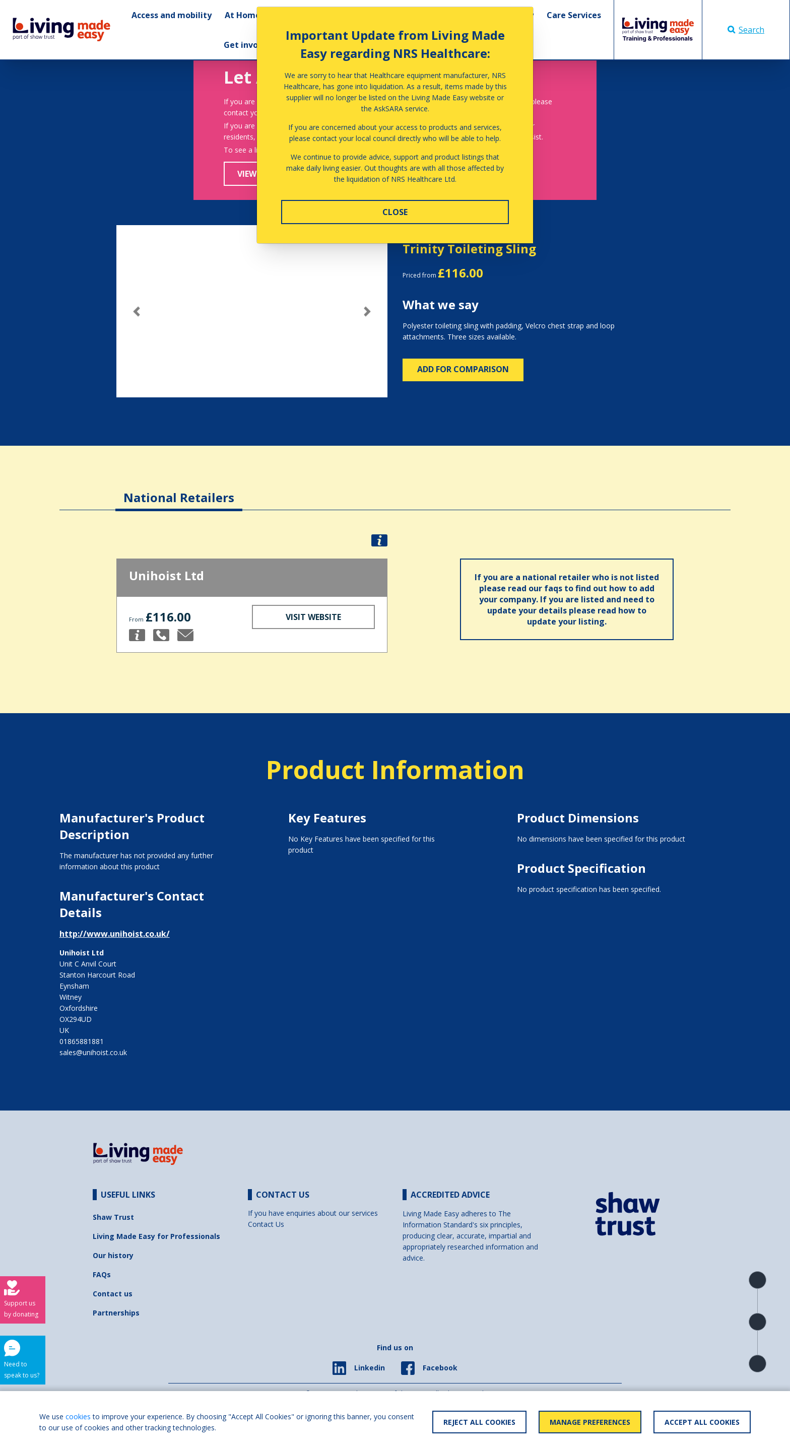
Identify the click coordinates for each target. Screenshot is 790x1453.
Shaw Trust (113, 1217)
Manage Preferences (590, 1422)
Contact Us (266, 1224)
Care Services (574, 15)
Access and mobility (171, 15)
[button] (136, 311)
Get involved (249, 44)
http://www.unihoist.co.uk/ (114, 933)
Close (395, 212)
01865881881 (81, 1041)
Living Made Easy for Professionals (156, 1236)
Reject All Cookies (479, 1422)
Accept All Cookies (702, 1422)
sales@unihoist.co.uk (93, 1052)
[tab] (178, 490)
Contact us (113, 1293)
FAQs (102, 1274)
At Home (242, 15)
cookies (78, 1416)
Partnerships (116, 1313)
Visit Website (313, 616)
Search (746, 29)
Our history (113, 1255)
